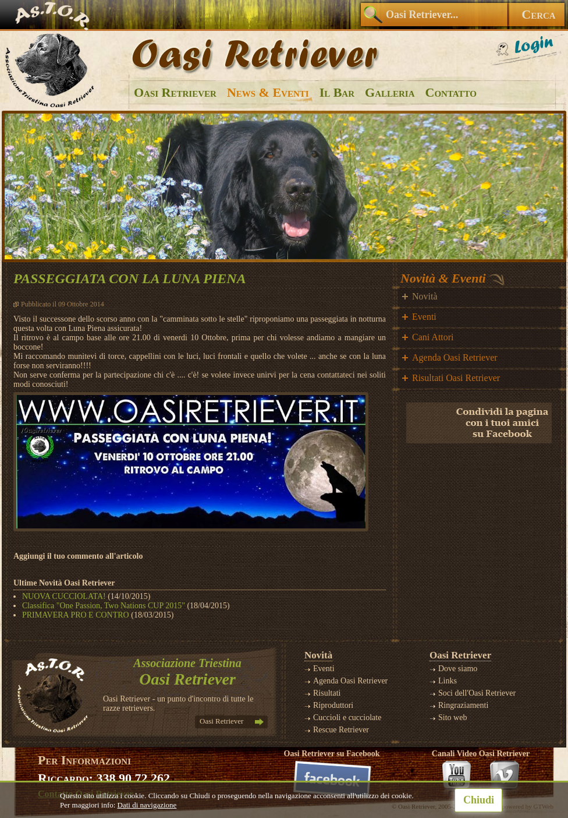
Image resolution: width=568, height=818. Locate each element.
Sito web (452, 717)
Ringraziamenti (463, 705)
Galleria (389, 92)
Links (447, 680)
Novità (425, 296)
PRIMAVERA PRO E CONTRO (75, 615)
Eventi (424, 317)
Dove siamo (457, 668)
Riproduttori (333, 705)
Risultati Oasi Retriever (456, 378)
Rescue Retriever (341, 729)
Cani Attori (433, 337)
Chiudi (478, 800)
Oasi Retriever (175, 92)
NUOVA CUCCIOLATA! (64, 596)
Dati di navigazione (147, 805)
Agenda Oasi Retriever (455, 357)
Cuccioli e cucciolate (347, 717)
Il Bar (337, 92)
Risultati (326, 693)
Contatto (451, 92)
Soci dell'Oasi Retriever (477, 693)
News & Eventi (268, 92)
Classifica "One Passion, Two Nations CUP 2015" (103, 605)
